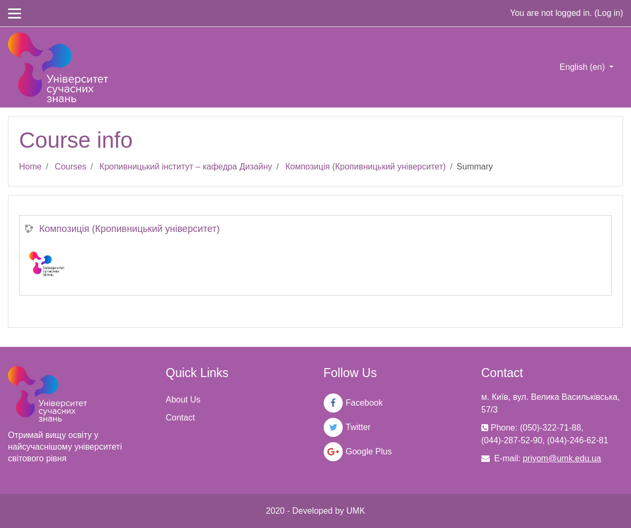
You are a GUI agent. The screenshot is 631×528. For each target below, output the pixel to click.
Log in (608, 12)
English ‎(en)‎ (583, 66)
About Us (183, 399)
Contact (180, 417)
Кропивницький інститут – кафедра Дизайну (185, 166)
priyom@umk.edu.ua (562, 458)
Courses (71, 166)
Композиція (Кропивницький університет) (365, 166)
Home (30, 166)
